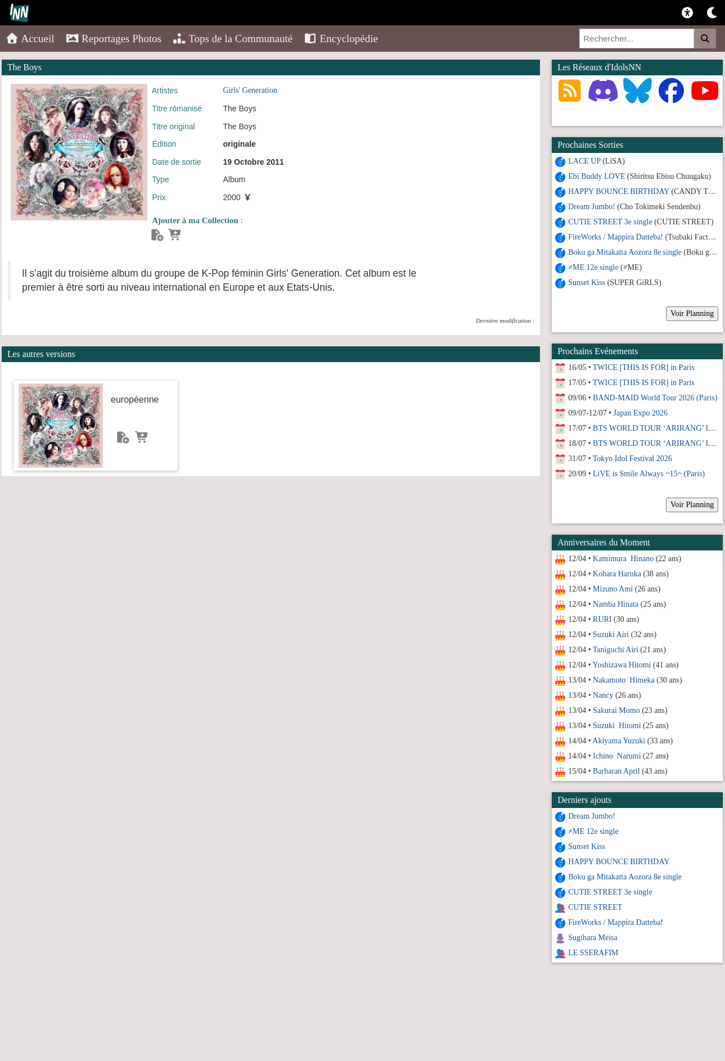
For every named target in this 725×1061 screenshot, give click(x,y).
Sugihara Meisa (592, 937)
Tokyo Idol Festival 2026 (632, 458)
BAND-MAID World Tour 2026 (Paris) (655, 398)
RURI (602, 619)
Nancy (603, 695)
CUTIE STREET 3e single (610, 222)
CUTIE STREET (595, 907)
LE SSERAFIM (593, 953)
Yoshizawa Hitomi (622, 665)
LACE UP (584, 161)
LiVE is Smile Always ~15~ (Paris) (649, 473)
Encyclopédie (341, 38)
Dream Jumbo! (591, 206)
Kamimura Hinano (623, 558)
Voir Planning (692, 313)
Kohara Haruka (617, 574)
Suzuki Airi (611, 634)
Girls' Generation (250, 90)
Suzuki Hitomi (617, 725)
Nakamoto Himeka (624, 680)
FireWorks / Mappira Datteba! (615, 237)
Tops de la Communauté (232, 38)
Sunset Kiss (586, 282)
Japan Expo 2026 (641, 413)
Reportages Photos (113, 38)
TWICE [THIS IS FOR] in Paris (644, 367)
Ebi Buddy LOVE (596, 176)
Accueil (30, 38)
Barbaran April (616, 771)
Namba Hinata (615, 604)
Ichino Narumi (617, 756)
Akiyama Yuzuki (618, 741)
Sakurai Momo (616, 710)
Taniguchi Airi (615, 649)
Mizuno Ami (613, 589)
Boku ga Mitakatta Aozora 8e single (625, 252)
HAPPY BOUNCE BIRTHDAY (618, 191)
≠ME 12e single (593, 267)
